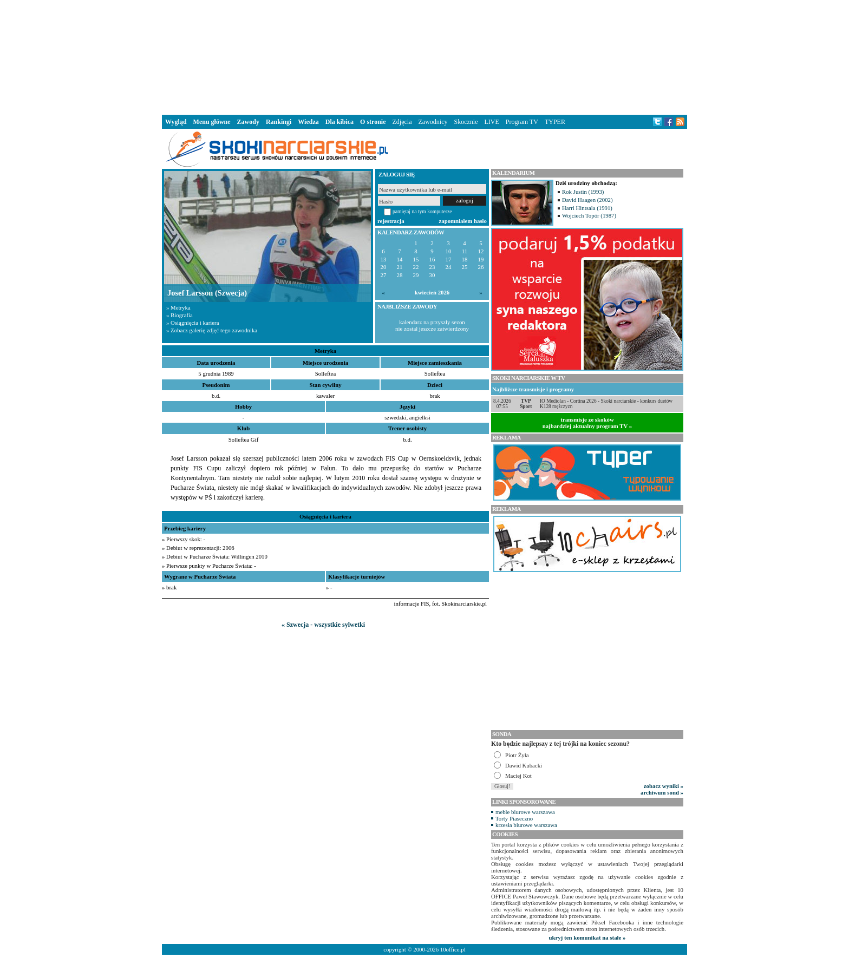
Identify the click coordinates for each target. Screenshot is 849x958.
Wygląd (176, 122)
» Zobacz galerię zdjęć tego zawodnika (211, 330)
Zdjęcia (402, 122)
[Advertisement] (424, 56)
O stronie (373, 122)
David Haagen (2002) (587, 199)
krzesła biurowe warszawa (526, 825)
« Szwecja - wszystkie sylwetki (323, 624)
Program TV (522, 122)
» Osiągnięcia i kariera (192, 322)
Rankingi (278, 122)
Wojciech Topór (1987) (589, 215)
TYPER (555, 122)
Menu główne (212, 122)
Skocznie (466, 122)
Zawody (248, 122)
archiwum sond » (662, 792)
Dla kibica (339, 122)
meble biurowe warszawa (525, 812)
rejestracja (390, 221)
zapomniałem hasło (463, 221)
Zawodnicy (433, 122)
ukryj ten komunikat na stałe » (587, 937)
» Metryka (178, 307)
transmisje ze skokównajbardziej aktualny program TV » (587, 422)
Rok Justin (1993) (583, 191)
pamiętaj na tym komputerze (422, 211)
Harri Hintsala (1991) (587, 208)
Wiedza (308, 122)
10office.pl (453, 949)
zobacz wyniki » (663, 786)
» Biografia (179, 315)
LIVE (491, 122)
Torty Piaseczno (514, 818)
